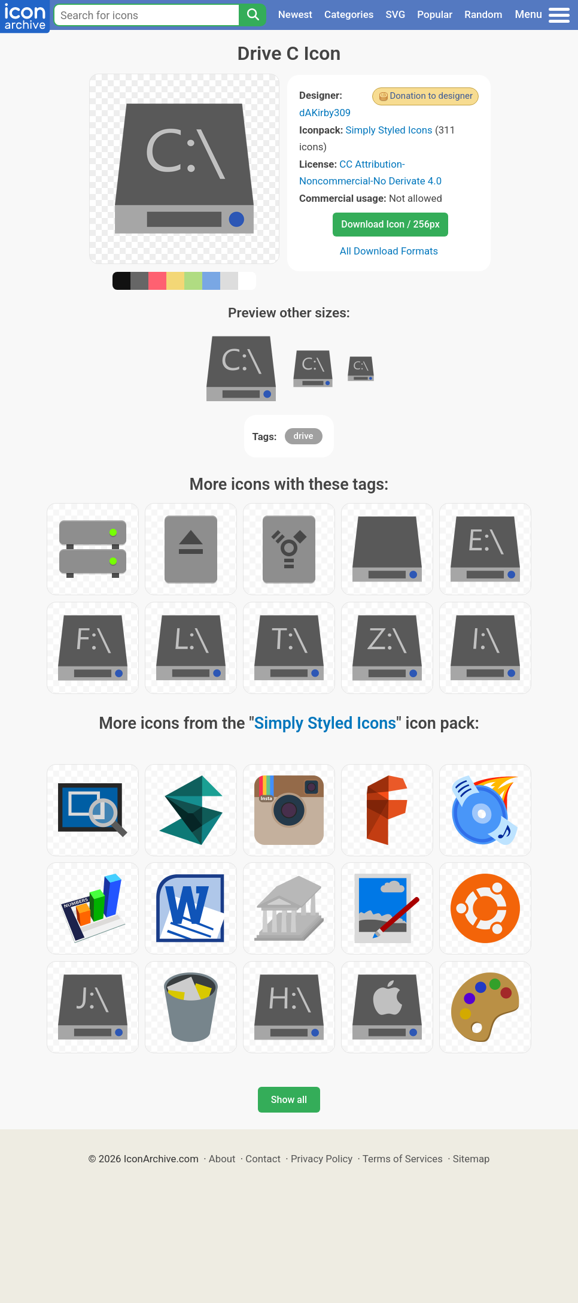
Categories (349, 14)
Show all (289, 1099)
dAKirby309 (325, 113)
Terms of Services (403, 1159)
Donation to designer (431, 95)
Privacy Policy (321, 1159)
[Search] (252, 15)
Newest (295, 14)
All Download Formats (389, 251)
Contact (263, 1159)
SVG (396, 14)
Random (483, 14)
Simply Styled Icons (389, 130)
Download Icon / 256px (390, 224)
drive (304, 436)
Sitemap (471, 1159)
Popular (434, 14)
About (222, 1159)
